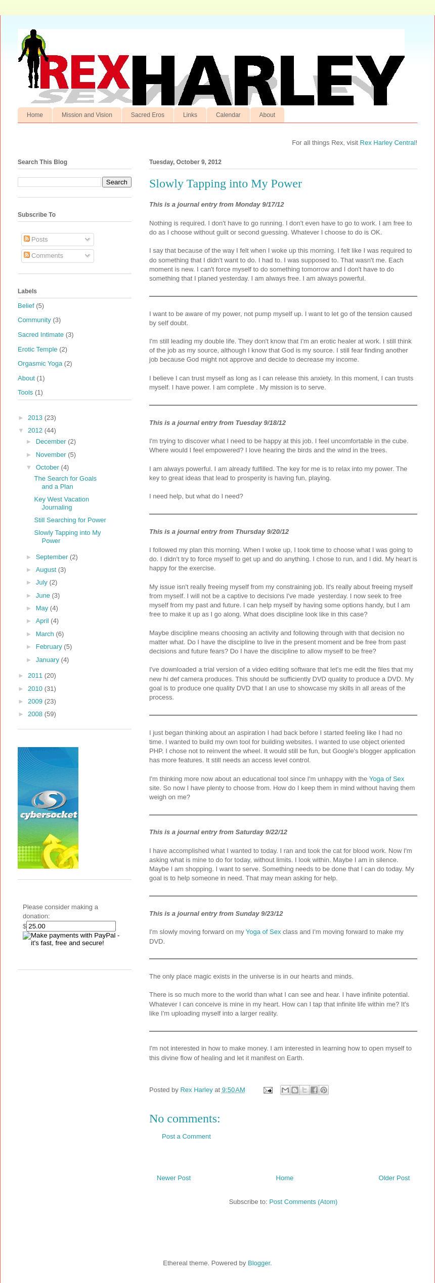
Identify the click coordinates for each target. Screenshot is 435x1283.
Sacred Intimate (41, 334)
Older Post (394, 1178)
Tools (25, 392)
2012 (36, 430)
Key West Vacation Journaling (61, 503)
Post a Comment (186, 1136)
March (46, 634)
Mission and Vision (87, 115)
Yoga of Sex (387, 779)
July (43, 582)
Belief (26, 305)
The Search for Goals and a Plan (65, 482)
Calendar (228, 115)
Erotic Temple (38, 349)
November (52, 454)
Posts (36, 239)
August (47, 569)
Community (34, 320)
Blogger (259, 1263)
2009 (36, 701)
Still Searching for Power (70, 520)
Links (190, 115)
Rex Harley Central (388, 142)
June (44, 595)
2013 (36, 417)
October (48, 467)
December (52, 441)
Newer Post (174, 1178)
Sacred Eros (147, 115)
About (267, 115)
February (50, 646)
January (48, 660)
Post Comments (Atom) (303, 1202)
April (43, 621)
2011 (36, 675)
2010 (36, 688)
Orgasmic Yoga (40, 363)
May (43, 608)
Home (35, 115)
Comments (43, 255)
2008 (36, 714)
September (53, 557)
